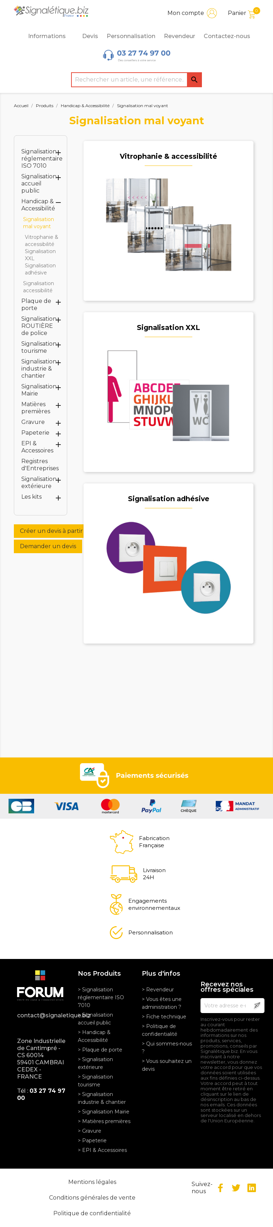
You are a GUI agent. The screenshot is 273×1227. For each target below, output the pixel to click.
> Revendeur (158, 989)
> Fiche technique (164, 1016)
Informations (51, 36)
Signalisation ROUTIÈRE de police (39, 325)
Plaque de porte (36, 304)
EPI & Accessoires (37, 447)
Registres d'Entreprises (40, 465)
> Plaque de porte (100, 1050)
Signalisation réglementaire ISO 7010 (42, 158)
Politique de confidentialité (92, 1213)
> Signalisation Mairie (103, 1111)
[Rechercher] (136, 79)
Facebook (220, 1188)
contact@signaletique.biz (42, 1015)
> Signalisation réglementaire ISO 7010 (101, 997)
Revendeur (179, 36)
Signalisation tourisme (39, 347)
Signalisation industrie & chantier (39, 368)
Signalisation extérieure (39, 482)
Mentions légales (92, 1182)
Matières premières (35, 408)
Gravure (33, 422)
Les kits (31, 496)
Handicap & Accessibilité (38, 205)
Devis (90, 36)
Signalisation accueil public (39, 183)
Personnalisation (131, 36)
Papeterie (35, 432)
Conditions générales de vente (92, 1197)
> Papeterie (92, 1140)
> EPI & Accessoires (102, 1150)
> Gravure (89, 1131)
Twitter (236, 1188)
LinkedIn (252, 1188)
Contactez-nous (227, 36)
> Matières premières (104, 1121)
